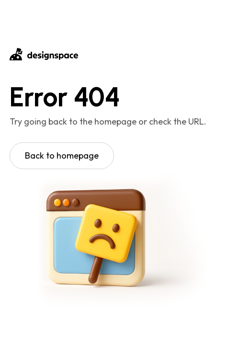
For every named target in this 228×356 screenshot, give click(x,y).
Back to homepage (62, 155)
